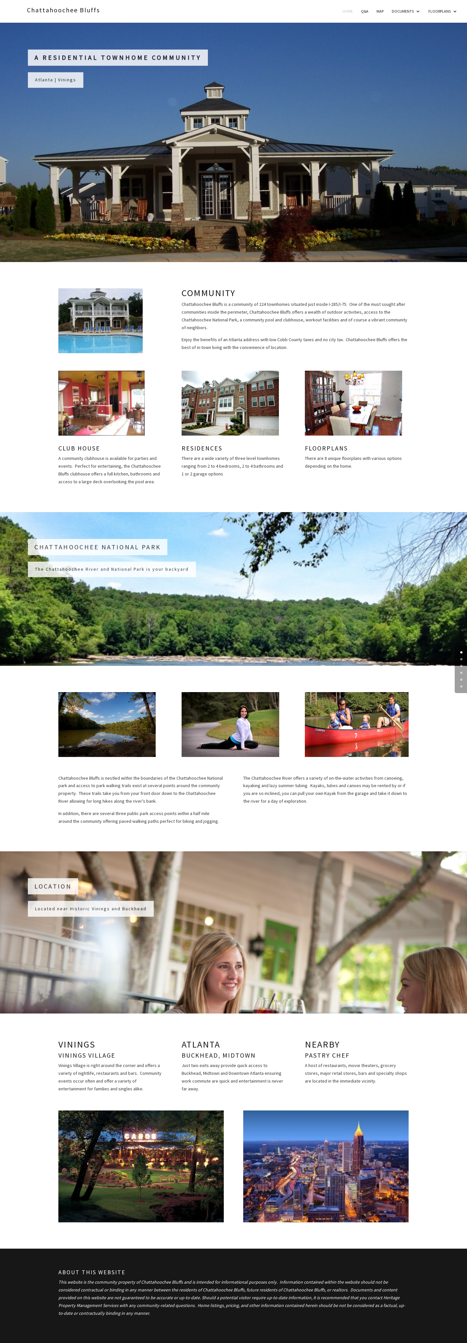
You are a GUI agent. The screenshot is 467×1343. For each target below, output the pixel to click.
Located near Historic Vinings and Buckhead (91, 912)
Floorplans (439, 11)
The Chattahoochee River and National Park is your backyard (112, 572)
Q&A (364, 11)
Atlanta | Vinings (55, 83)
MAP (380, 11)
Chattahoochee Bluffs (63, 10)
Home (347, 11)
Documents (403, 11)
